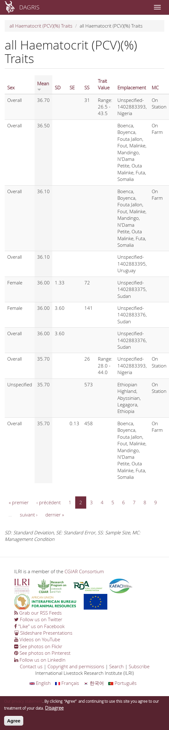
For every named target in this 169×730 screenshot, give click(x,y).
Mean (43, 85)
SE (72, 87)
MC (155, 87)
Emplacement (131, 87)
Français (67, 683)
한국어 (93, 683)
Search (116, 666)
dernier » (54, 514)
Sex (10, 87)
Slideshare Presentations (43, 633)
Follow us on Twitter (38, 619)
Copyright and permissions (76, 666)
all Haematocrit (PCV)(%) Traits (40, 26)
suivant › (28, 514)
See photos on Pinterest (42, 653)
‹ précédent (49, 502)
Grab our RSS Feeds (38, 613)
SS (86, 87)
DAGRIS (29, 7)
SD (58, 87)
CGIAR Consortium (84, 571)
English (40, 683)
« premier (19, 502)
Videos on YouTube (37, 639)
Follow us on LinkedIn (39, 660)
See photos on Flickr (38, 646)
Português (122, 683)
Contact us (31, 666)
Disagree (54, 710)
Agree (13, 723)
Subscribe (139, 666)
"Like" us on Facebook (39, 626)
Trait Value (104, 84)
